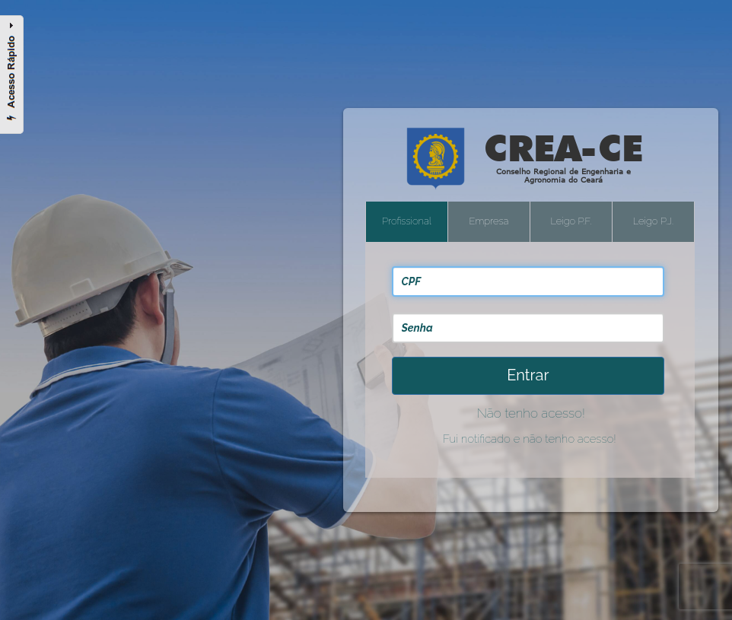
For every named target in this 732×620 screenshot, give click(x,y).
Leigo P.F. (570, 221)
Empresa (489, 221)
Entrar (528, 375)
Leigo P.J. (653, 221)
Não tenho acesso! (531, 413)
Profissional (406, 221)
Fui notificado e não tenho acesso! (529, 439)
